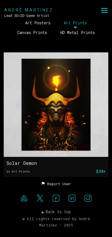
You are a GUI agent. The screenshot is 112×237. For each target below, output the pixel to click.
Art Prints (75, 22)
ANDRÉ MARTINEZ (28, 10)
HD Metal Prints (77, 32)
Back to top (56, 211)
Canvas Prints (32, 32)
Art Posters (38, 22)
